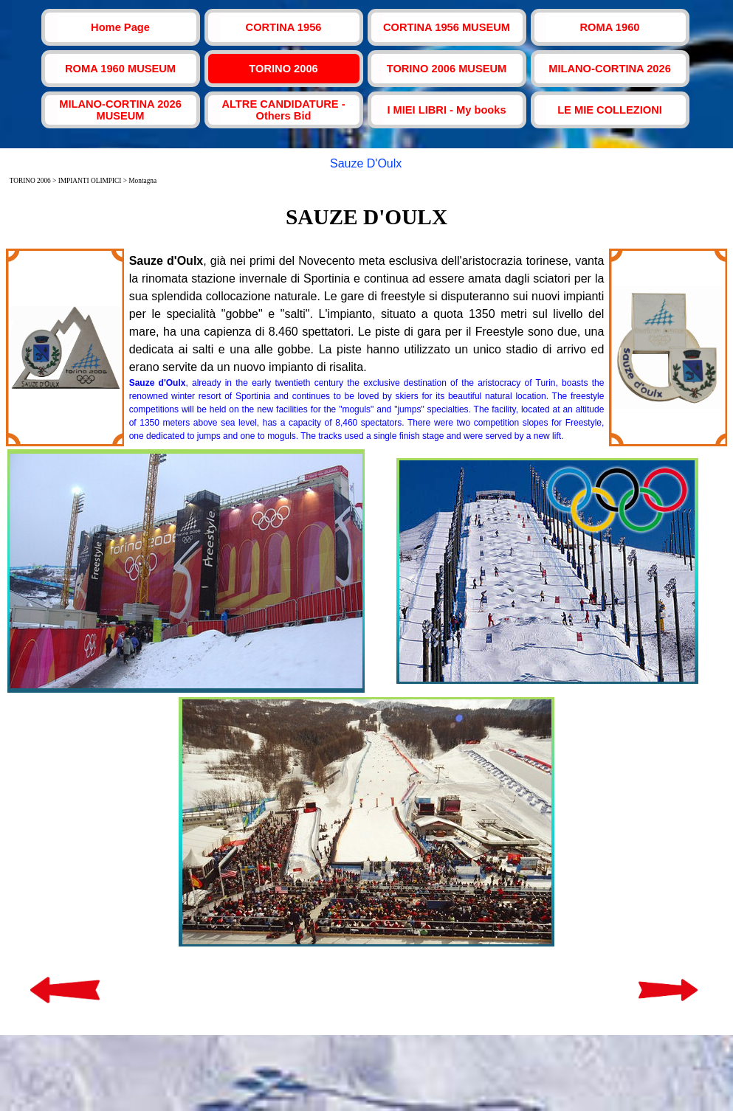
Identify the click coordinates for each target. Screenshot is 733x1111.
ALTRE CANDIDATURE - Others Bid (283, 110)
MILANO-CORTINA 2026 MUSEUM (120, 110)
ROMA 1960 (610, 27)
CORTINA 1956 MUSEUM (446, 27)
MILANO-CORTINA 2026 (609, 69)
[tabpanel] (367, 217)
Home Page (120, 27)
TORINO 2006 (283, 69)
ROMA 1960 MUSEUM (120, 69)
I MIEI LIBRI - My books (446, 110)
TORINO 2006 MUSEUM (447, 69)
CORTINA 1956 (284, 27)
